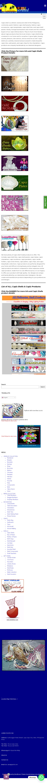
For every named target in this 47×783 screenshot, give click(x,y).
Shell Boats (10, 568)
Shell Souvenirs (11, 574)
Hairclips (9, 476)
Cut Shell (9, 543)
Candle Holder (11, 557)
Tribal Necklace (11, 495)
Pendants (9, 474)
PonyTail (9, 480)
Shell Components (12, 551)
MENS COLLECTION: (9, 493)
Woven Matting (11, 528)
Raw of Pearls (11, 534)
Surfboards (10, 522)
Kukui (8, 491)
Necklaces (10, 458)
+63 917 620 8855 (15, 750)
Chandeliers (10, 507)
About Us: (4, 755)
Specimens (10, 545)
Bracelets (10, 462)
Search (3, 384)
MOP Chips (10, 539)
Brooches (10, 468)
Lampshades (11, 503)
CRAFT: (6, 518)
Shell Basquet (11, 541)
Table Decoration (12, 505)
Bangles (9, 460)
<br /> (23, 334)
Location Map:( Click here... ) (9, 699)
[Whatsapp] (41, 777)
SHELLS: (6, 531)
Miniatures (10, 566)
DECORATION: (8, 502)
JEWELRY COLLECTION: (11, 456)
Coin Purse (10, 559)
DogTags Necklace (12, 499)
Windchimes (11, 510)
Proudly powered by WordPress (11, 774)
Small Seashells (11, 553)
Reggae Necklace (12, 497)
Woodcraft (10, 526)
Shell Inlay (10, 547)
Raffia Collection (11, 572)
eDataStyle (41, 774)
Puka (8, 483)
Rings (8, 466)
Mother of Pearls (12, 537)
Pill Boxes (10, 570)
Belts (8, 487)
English (5, 397)
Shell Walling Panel (12, 514)
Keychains (10, 561)
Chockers (10, 472)
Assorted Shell (11, 549)
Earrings (9, 464)
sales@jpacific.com (13, 764)
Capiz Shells (10, 532)
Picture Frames (11, 516)
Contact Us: (4, 760)
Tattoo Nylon (11, 489)
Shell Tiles (10, 512)
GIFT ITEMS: (7, 556)
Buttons (9, 470)
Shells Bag (10, 520)
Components (11, 485)
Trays (8, 524)
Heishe (9, 478)
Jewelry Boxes (11, 564)
